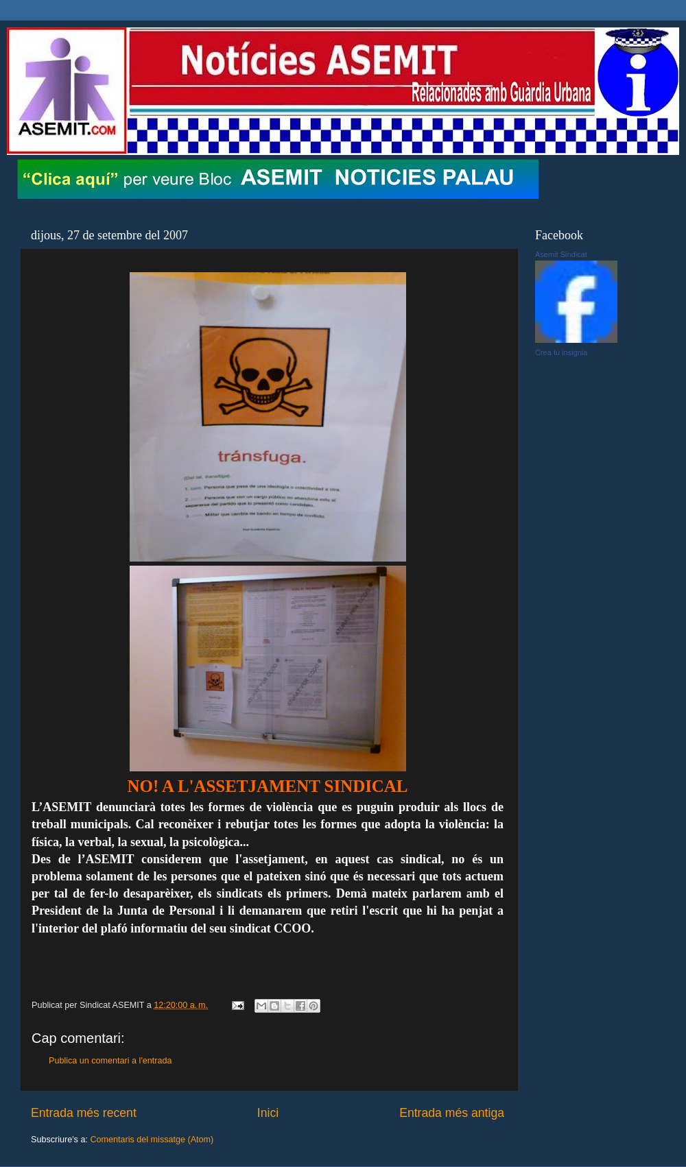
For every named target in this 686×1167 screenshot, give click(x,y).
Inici (268, 1113)
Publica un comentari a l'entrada (110, 1061)
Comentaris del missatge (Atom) (151, 1139)
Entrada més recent (84, 1113)
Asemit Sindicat (561, 254)
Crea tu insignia (561, 352)
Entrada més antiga (451, 1113)
